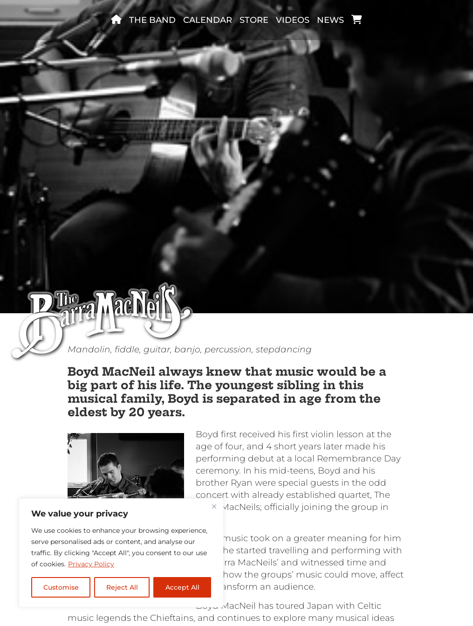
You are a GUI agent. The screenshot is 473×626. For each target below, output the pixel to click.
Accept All (182, 587)
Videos (292, 20)
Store (254, 20)
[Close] (213, 506)
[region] (121, 552)
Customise (61, 587)
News (330, 20)
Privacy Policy (91, 564)
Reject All (122, 587)
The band (152, 20)
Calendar (207, 20)
